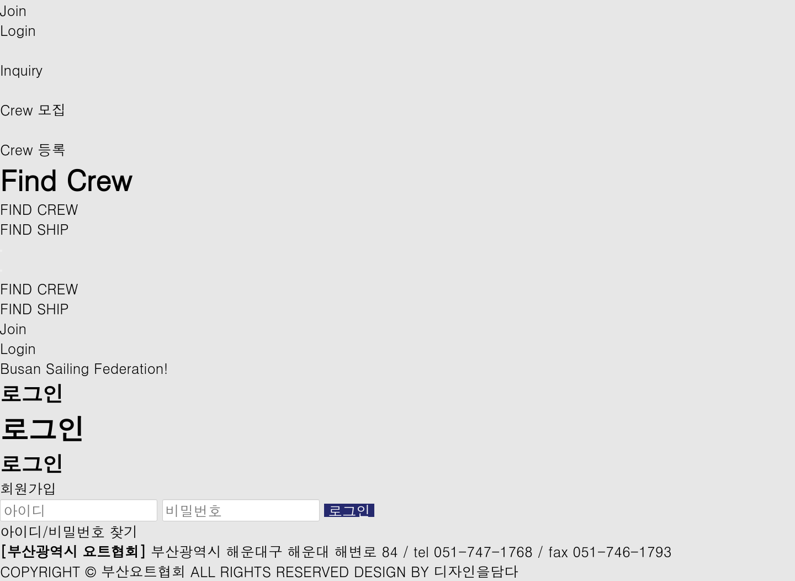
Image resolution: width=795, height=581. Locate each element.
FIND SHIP (34, 229)
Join (13, 10)
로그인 (349, 510)
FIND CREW (39, 209)
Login (18, 30)
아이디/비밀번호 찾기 (69, 531)
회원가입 (28, 488)
